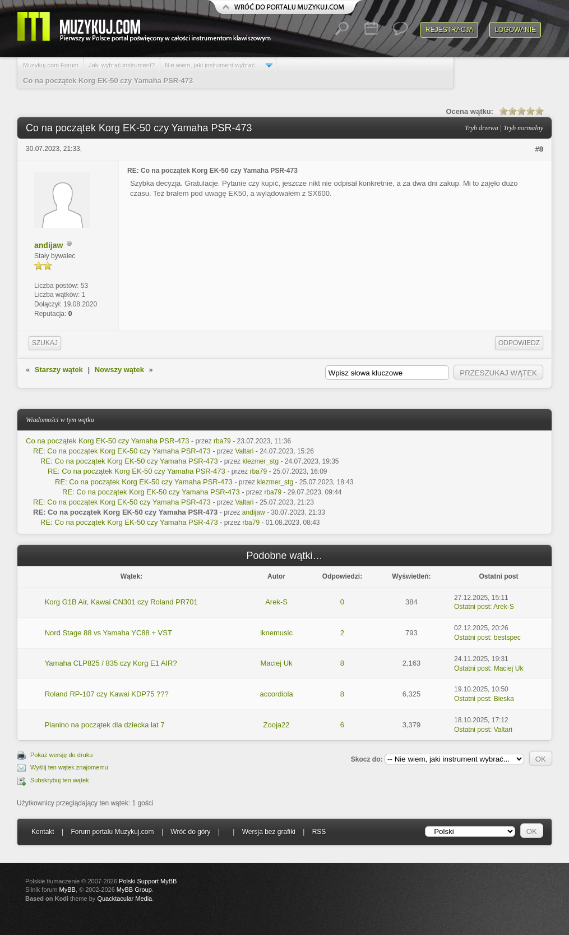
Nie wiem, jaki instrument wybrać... (212, 65)
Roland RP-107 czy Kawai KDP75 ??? (107, 694)
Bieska (504, 699)
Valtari (244, 451)
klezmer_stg (260, 461)
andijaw (48, 245)
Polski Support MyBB (148, 881)
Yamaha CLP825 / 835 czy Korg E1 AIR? (111, 663)
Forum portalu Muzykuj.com (112, 832)
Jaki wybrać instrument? (122, 65)
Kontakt (42, 832)
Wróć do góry (190, 832)
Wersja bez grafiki (268, 832)
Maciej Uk (277, 663)
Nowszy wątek (119, 369)
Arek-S (276, 602)
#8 (539, 149)
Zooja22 (276, 725)
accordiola (276, 694)
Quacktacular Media (124, 898)
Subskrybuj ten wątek (59, 780)
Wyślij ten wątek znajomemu (69, 767)
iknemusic (276, 633)
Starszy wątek (59, 369)
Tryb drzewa (481, 128)
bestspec (507, 637)
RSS (319, 832)
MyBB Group (134, 889)
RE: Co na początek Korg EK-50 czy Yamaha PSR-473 (122, 451)
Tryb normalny (523, 128)
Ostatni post (472, 607)
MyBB (67, 889)
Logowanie (515, 30)
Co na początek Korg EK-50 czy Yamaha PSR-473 (107, 441)
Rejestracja (449, 30)
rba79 (222, 441)
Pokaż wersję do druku (61, 754)
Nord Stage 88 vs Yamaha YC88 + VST (108, 633)
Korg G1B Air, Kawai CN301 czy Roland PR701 (121, 602)
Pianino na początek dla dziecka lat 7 (105, 725)
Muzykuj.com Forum (50, 65)
